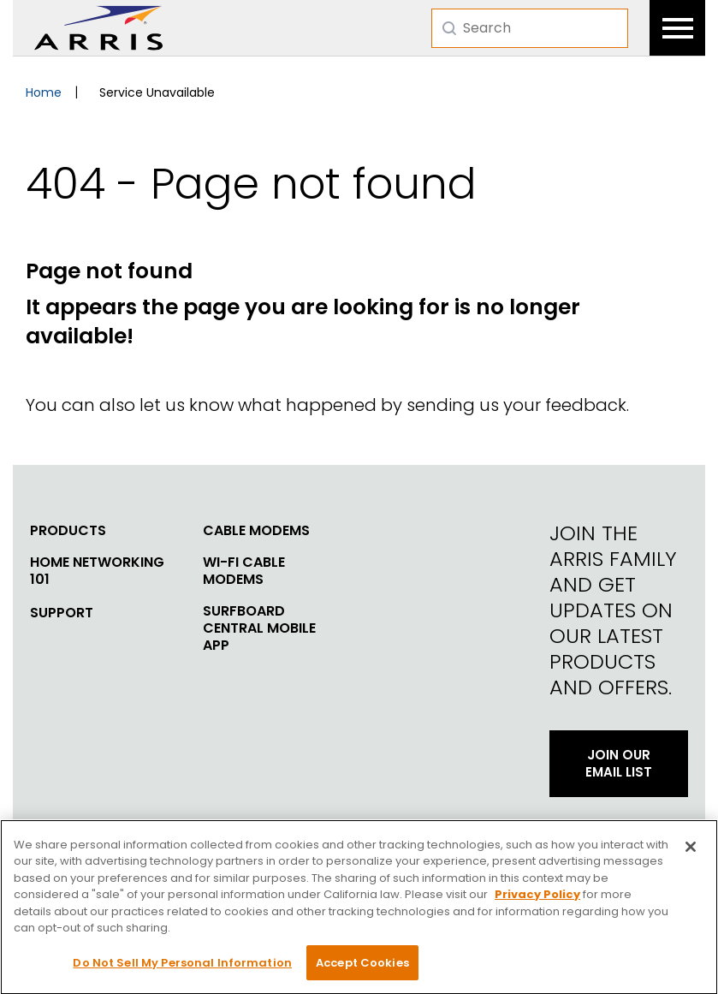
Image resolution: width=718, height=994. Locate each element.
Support (61, 613)
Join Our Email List (618, 763)
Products (68, 530)
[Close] (690, 853)
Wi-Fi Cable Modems (244, 571)
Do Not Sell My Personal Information (182, 969)
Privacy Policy (537, 901)
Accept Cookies (362, 969)
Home (44, 92)
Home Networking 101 (97, 571)
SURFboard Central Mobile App (259, 628)
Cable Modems (256, 530)
